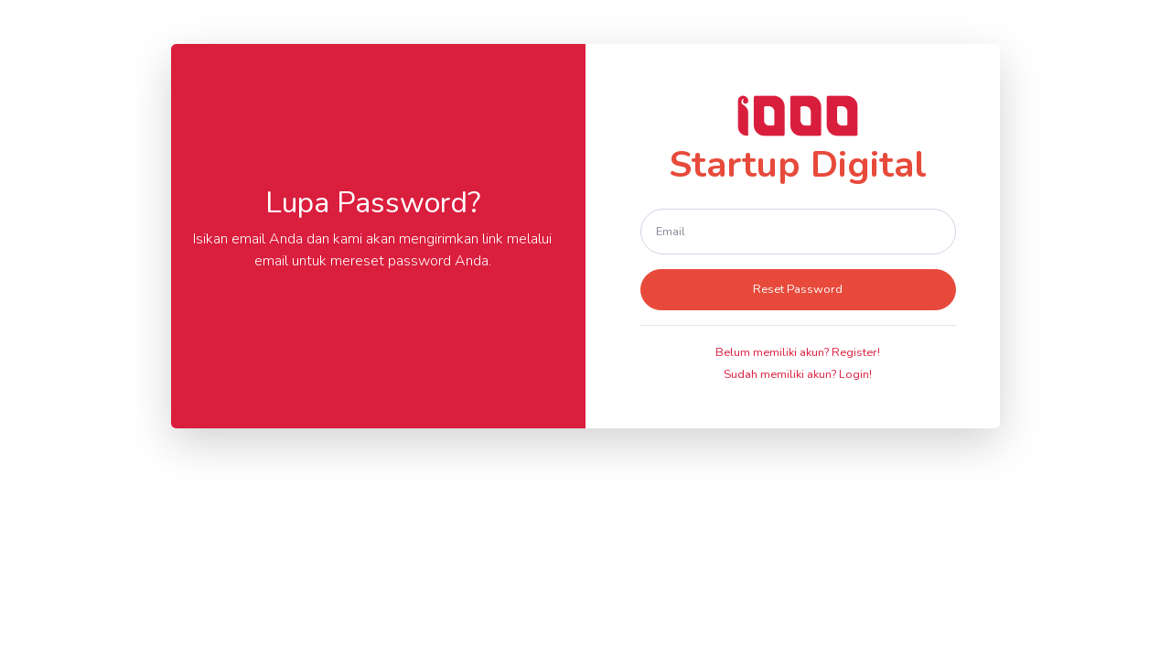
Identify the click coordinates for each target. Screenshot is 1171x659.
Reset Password (798, 289)
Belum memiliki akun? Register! (797, 352)
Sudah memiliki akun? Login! (798, 374)
